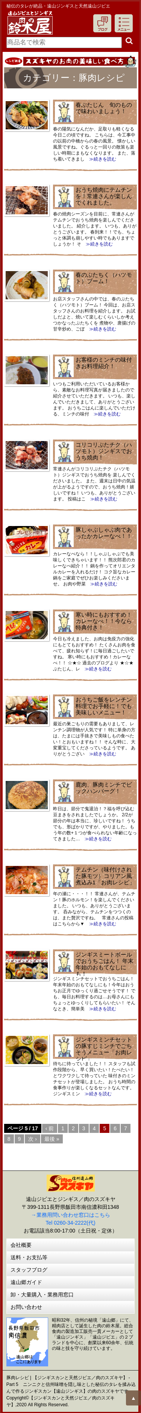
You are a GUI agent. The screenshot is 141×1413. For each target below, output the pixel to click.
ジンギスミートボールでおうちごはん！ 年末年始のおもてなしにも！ (104, 964)
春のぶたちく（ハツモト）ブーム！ (104, 277)
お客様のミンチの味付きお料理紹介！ (104, 362)
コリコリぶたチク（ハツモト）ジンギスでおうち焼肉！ (104, 451)
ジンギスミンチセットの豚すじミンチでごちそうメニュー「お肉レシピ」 (104, 1049)
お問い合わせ (26, 1307)
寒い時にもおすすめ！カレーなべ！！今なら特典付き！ (104, 621)
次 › (32, 1139)
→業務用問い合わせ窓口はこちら (70, 1215)
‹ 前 (49, 1128)
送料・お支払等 (29, 1257)
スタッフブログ (29, 1270)
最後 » (51, 1139)
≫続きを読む (100, 159)
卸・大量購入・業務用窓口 (42, 1295)
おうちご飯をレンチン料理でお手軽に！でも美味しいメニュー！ (104, 706)
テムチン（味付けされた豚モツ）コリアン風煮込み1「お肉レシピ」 (105, 875)
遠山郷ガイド (26, 1282)
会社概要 (21, 1245)
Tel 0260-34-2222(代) (70, 1223)
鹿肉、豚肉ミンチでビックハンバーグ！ (104, 787)
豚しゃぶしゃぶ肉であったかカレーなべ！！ (104, 532)
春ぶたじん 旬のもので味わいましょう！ (104, 108)
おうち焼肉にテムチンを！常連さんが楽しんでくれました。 (104, 196)
